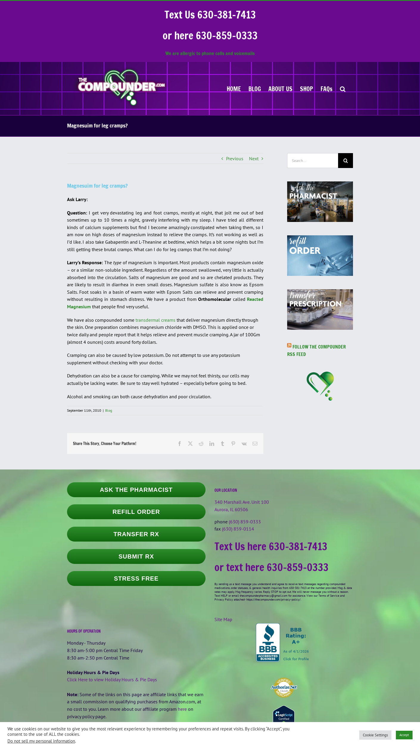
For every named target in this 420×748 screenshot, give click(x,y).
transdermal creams (155, 320)
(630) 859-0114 (238, 529)
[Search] (345, 160)
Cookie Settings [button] (375, 735)
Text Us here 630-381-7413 (270, 546)
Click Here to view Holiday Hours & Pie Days (112, 679)
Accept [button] (404, 735)
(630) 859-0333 (245, 522)
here (182, 709)
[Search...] (312, 160)
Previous (234, 158)
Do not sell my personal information (41, 741)
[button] (343, 88)
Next (254, 158)
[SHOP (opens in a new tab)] (306, 88)
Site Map (223, 619)
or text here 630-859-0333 (271, 567)
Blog (108, 410)
